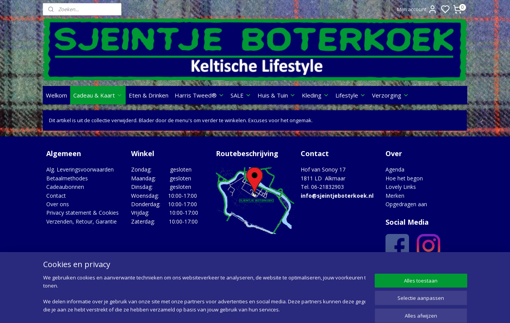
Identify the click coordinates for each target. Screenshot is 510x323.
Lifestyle (350, 95)
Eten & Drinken (148, 95)
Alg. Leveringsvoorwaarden (80, 169)
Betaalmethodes (67, 178)
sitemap (285, 309)
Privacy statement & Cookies (82, 212)
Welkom (56, 95)
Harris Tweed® (199, 95)
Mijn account (417, 9)
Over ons (57, 204)
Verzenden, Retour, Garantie (81, 221)
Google (450, 270)
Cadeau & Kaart (98, 95)
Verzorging (390, 95)
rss (302, 309)
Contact (56, 195)
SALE (241, 95)
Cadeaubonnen (65, 186)
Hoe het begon (404, 178)
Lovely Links (400, 186)
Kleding (315, 95)
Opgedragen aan (406, 204)
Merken (394, 195)
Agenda (394, 169)
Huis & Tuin (277, 95)
